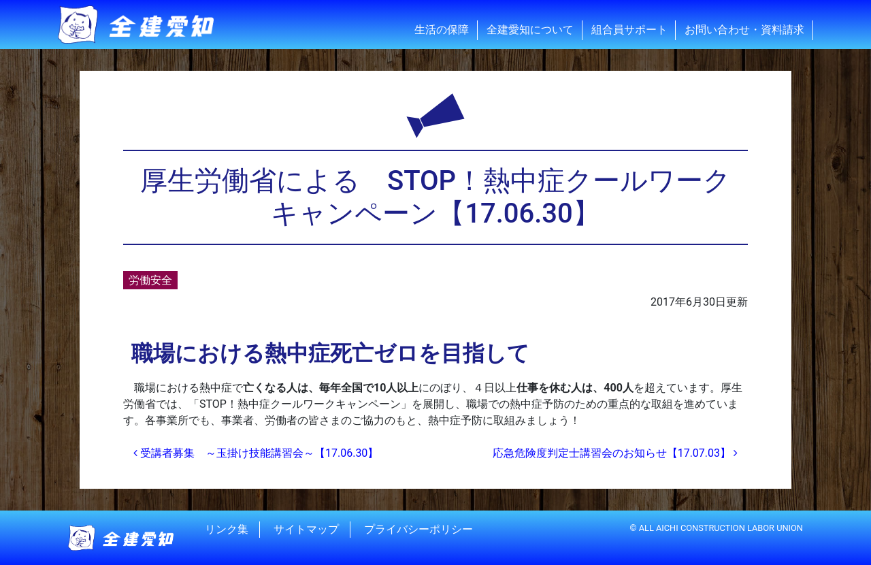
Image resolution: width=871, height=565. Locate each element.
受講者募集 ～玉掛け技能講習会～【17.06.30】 (255, 453)
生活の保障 (441, 29)
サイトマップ (306, 529)
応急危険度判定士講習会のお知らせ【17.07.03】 (615, 453)
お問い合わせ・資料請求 (744, 29)
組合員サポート (629, 29)
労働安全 (150, 280)
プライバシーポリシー (418, 529)
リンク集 (226, 529)
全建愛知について (530, 29)
